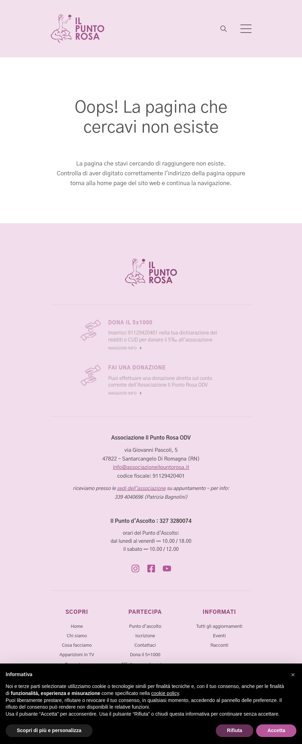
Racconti (219, 645)
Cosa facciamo (77, 645)
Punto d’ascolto (145, 626)
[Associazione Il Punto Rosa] (77, 28)
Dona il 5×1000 (145, 655)
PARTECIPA (145, 612)
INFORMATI (219, 612)
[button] (292, 674)
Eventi (219, 636)
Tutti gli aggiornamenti (219, 626)
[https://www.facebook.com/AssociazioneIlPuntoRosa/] (151, 568)
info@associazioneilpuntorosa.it (151, 467)
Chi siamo (77, 636)
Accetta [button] (276, 730)
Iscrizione (145, 636)
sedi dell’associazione (141, 488)
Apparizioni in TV (77, 655)
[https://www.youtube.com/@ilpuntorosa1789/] (167, 568)
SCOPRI (77, 612)
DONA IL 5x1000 (130, 321)
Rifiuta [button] (234, 730)
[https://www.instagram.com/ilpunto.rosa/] (135, 568)
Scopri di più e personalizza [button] (49, 730)
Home (77, 626)
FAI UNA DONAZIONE (137, 366)
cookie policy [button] (165, 693)
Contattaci (145, 645)
